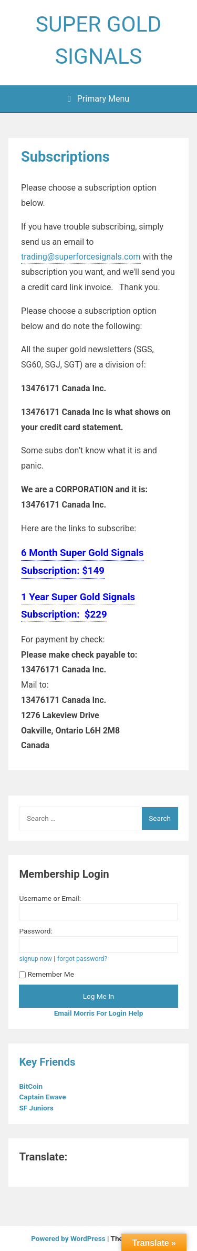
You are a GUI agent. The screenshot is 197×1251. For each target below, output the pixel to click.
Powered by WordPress (69, 1238)
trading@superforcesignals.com (81, 257)
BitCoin (31, 1086)
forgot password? (82, 958)
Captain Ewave (43, 1097)
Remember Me (46, 974)
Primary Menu (98, 99)
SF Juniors (37, 1108)
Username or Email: (50, 898)
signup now (35, 958)
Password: (35, 931)
